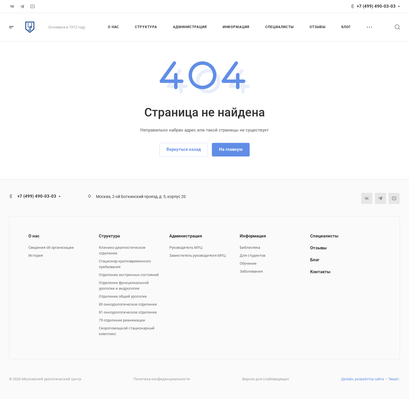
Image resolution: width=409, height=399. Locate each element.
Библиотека (250, 247)
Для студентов (252, 255)
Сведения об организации (51, 247)
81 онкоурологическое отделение (128, 312)
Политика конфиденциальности (161, 379)
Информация (253, 236)
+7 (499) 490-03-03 (376, 6)
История (35, 255)
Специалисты (324, 236)
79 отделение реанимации (122, 320)
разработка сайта (369, 379)
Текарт (393, 379)
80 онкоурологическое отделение (128, 304)
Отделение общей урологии (123, 296)
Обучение (248, 263)
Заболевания (251, 271)
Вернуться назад (183, 149)
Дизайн (347, 379)
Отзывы (318, 247)
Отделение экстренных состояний (129, 275)
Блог (314, 259)
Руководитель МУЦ (186, 247)
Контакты (320, 271)
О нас (33, 236)
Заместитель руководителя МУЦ (197, 255)
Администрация (185, 236)
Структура (109, 236)
